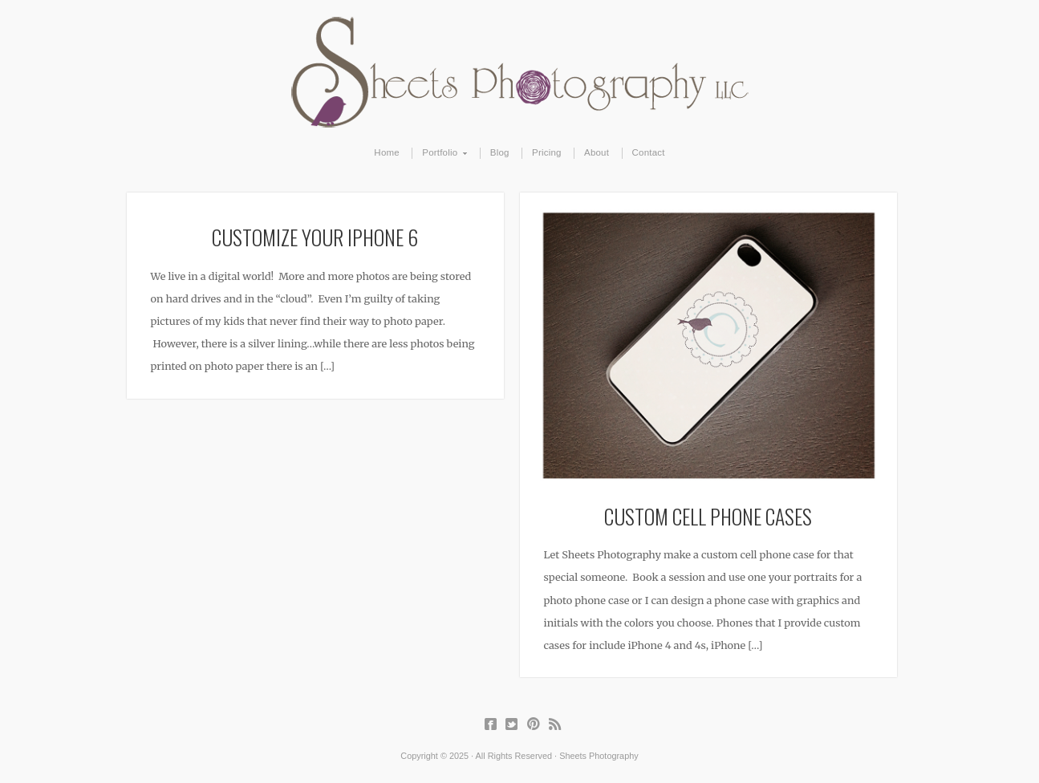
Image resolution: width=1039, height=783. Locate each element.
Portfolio (440, 153)
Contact (648, 152)
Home (387, 152)
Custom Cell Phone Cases (708, 516)
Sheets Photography (519, 72)
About (596, 152)
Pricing (547, 152)
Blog (499, 152)
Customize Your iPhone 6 (315, 236)
